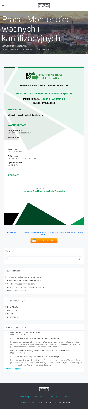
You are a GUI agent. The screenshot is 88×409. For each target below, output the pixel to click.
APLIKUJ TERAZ (47, 240)
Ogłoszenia (7, 49)
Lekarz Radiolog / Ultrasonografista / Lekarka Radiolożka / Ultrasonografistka (40, 351)
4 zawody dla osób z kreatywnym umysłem (24, 277)
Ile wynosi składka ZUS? (16, 291)
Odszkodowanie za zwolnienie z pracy (21, 284)
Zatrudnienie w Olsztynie (14, 46)
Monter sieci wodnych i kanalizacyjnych (58, 232)
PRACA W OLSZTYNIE (31, 403)
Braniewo (26, 232)
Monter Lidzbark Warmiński (38, 232)
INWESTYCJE (12, 310)
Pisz (20, 232)
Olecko (73, 232)
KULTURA (11, 314)
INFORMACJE (12, 307)
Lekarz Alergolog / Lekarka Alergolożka (25, 332)
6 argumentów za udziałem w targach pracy (24, 280)
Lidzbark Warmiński (11, 232)
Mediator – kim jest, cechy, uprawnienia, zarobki (25, 287)
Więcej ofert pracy (13, 369)
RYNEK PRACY (13, 317)
